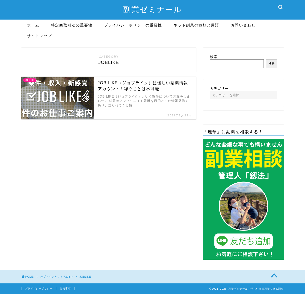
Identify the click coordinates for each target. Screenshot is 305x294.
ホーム (33, 25)
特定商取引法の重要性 (71, 25)
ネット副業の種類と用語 (196, 25)
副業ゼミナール (152, 9)
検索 (213, 57)
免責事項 (65, 288)
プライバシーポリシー (39, 288)
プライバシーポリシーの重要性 (133, 25)
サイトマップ (39, 35)
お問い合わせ (243, 25)
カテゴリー (219, 88)
